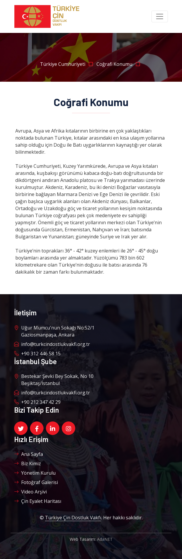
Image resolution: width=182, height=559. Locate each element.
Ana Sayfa (28, 454)
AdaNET (105, 539)
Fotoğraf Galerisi (36, 482)
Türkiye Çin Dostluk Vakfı (73, 517)
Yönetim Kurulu (35, 473)
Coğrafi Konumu (119, 64)
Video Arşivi (30, 491)
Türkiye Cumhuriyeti (68, 64)
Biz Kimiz (27, 463)
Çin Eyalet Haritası (37, 501)
